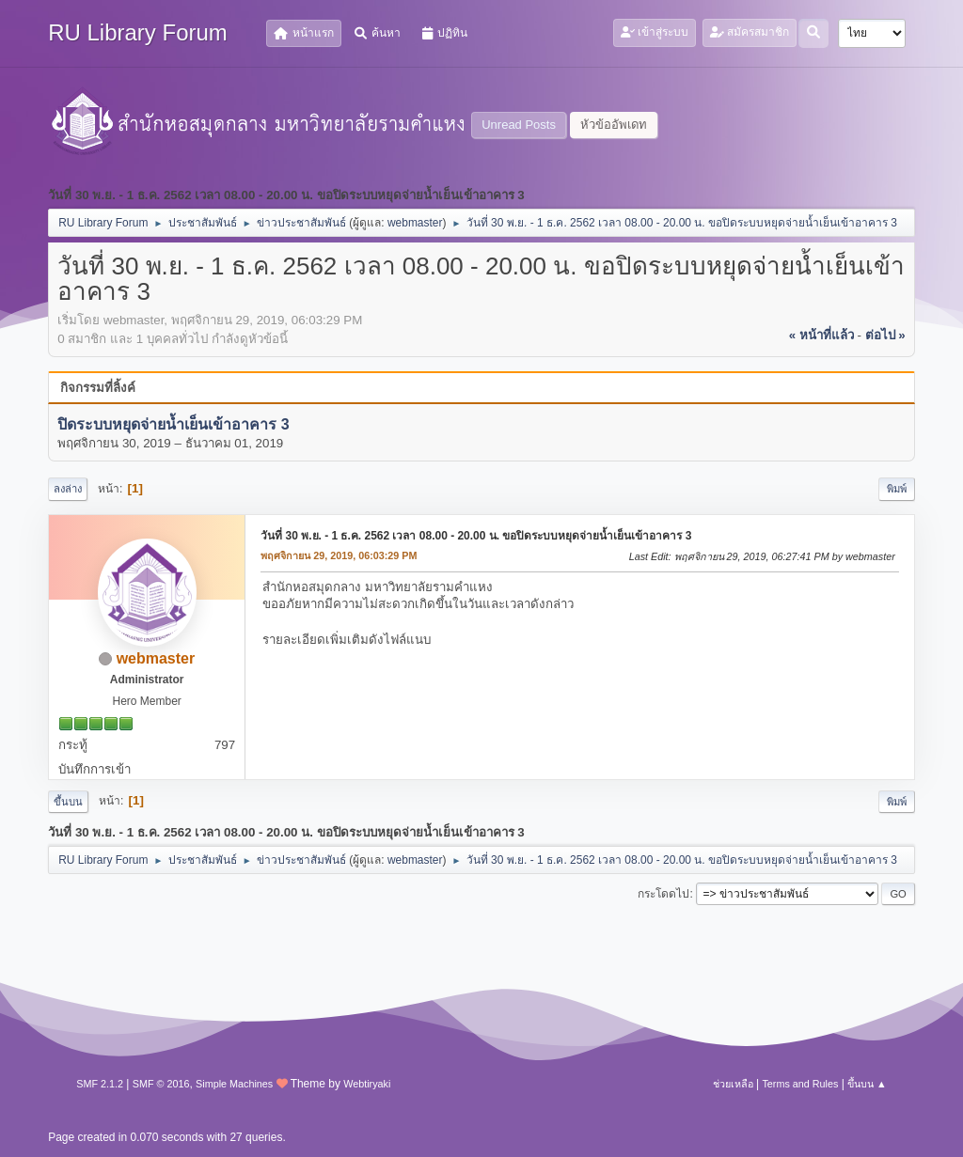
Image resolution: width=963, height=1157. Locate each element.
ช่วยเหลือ (733, 1083)
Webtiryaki (366, 1083)
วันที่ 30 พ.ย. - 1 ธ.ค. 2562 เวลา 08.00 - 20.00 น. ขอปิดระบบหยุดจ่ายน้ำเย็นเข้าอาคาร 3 (475, 535)
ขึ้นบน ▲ (867, 1083)
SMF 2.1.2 (99, 1083)
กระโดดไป (663, 893)
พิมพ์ (897, 488)
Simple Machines (234, 1083)
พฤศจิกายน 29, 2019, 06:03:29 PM (338, 555)
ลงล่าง (68, 488)
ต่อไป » (885, 335)
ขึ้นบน (68, 801)
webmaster (415, 222)
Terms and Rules (800, 1083)
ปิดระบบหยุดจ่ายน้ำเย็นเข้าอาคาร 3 (173, 424)
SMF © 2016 (161, 1083)
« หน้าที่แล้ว (821, 335)
